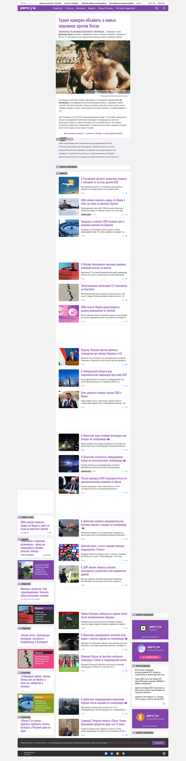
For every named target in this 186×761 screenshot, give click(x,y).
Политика (39, 697)
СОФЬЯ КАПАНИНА (27, 555)
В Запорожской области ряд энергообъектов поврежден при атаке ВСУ (104, 373)
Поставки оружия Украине (121, 3)
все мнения (47, 555)
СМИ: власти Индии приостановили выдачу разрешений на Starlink (85, 143)
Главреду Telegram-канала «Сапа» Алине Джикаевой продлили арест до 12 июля (103, 722)
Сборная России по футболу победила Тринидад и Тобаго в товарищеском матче (103, 658)
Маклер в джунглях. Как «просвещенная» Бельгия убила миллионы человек (35, 592)
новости (63, 173)
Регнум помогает (125, 8)
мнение (24, 539)
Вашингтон (64, 32)
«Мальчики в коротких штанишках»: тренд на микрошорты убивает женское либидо (33, 546)
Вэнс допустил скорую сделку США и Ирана (101, 394)
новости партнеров (68, 166)
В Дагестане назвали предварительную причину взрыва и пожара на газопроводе (103, 523)
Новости (57, 8)
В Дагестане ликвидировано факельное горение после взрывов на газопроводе (102, 701)
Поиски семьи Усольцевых (93, 3)
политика (25, 672)
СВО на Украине (71, 3)
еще (164, 704)
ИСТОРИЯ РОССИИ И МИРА (30, 599)
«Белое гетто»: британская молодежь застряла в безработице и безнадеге (35, 638)
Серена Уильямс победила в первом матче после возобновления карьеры (104, 615)
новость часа (27, 517)
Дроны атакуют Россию (50, 3)
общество (25, 584)
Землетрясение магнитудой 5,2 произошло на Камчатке (42, 660)
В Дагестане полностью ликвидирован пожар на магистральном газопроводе (102, 458)
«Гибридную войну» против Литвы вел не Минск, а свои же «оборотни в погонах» (35, 681)
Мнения (80, 8)
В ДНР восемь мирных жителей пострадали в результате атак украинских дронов (103, 570)
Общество (39, 608)
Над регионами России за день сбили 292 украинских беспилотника (42, 569)
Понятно (159, 743)
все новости (25, 533)
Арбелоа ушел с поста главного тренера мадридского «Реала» (102, 547)
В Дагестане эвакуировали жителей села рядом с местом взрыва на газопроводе (103, 636)
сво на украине (143, 666)
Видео (91, 8)
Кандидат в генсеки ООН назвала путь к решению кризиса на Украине (43, 705)
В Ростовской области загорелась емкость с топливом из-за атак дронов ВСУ (104, 180)
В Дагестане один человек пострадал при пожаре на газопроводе (103, 437)
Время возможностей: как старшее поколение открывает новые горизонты (89, 157)
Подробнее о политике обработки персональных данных (128, 743)
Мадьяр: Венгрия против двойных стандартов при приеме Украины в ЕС (87, 150)
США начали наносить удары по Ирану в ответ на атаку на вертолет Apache (35, 525)
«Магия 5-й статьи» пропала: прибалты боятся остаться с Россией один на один (36, 725)
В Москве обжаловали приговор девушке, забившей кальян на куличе (43, 616)
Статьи (69, 8)
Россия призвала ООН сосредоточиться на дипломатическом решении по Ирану (104, 480)
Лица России (105, 8)
